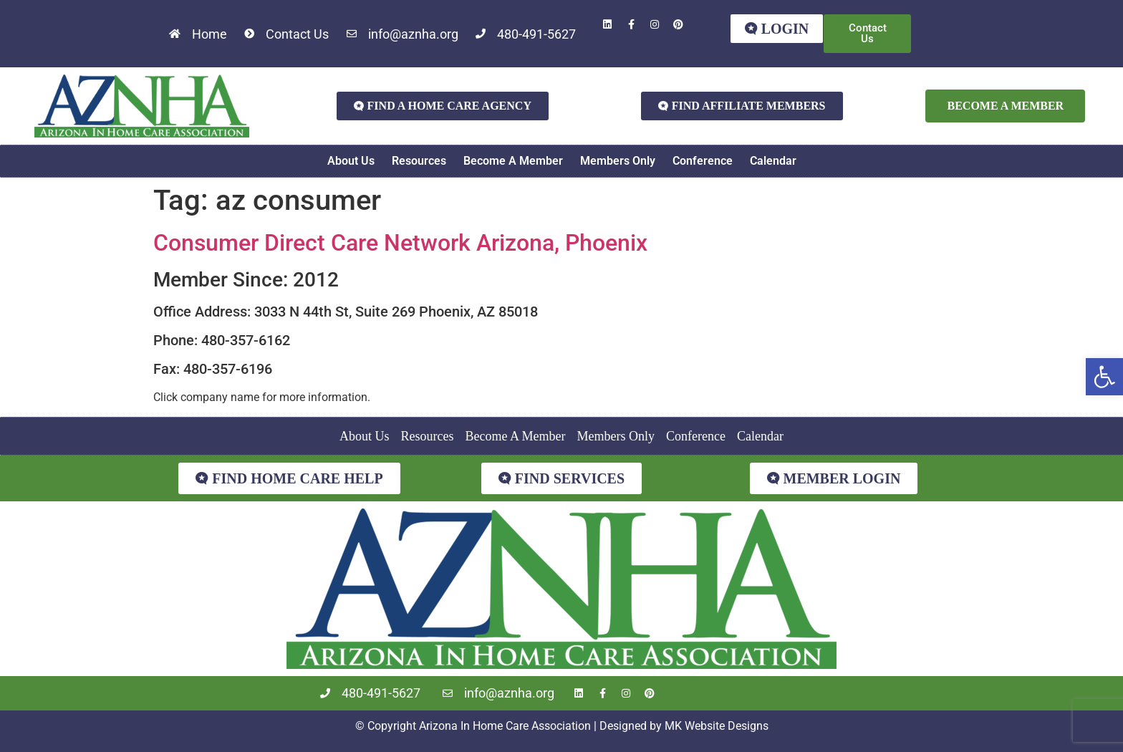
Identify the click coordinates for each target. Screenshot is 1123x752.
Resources (419, 161)
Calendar (773, 161)
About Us (351, 161)
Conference (703, 161)
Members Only (617, 161)
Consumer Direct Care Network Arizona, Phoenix (400, 242)
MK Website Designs (716, 726)
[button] (1104, 376)
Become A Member (513, 161)
